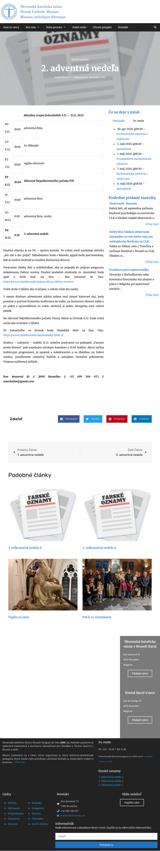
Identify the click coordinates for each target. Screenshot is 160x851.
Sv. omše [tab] (138, 120)
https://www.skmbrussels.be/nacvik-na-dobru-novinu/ (38, 281)
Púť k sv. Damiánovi (96, 617)
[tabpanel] (134, 158)
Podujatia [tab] (119, 120)
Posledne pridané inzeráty (132, 197)
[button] (69, 419)
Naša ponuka (57, 27)
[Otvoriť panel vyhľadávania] (155, 27)
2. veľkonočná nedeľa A (99, 548)
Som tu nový (11, 27)
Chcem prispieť (102, 27)
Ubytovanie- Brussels (123, 203)
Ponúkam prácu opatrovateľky (129, 269)
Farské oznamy (80, 59)
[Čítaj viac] (152, 224)
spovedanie (124, 148)
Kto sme (34, 27)
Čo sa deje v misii (124, 112)
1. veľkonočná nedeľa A (110, 785)
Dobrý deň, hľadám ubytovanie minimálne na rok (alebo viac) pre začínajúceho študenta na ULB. (131, 236)
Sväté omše (79, 27)
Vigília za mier (18, 617)
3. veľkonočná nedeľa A (25, 548)
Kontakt (123, 27)
